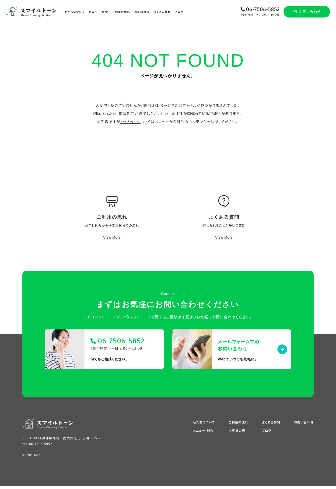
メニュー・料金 (98, 12)
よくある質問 (162, 12)
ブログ (179, 12)
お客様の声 (141, 12)
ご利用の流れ (121, 12)
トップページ (130, 121)
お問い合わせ (303, 425)
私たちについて (75, 12)
